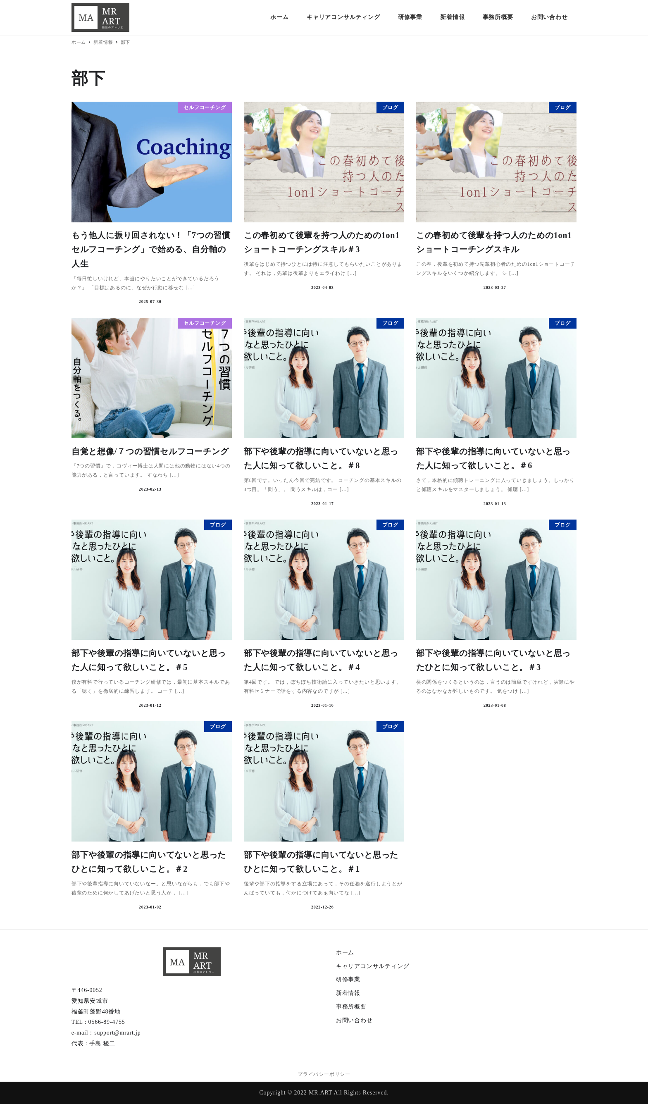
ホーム (345, 952)
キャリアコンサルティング (373, 966)
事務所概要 (351, 1007)
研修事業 (348, 979)
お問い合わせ (354, 1020)
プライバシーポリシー (324, 1074)
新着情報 (348, 993)
